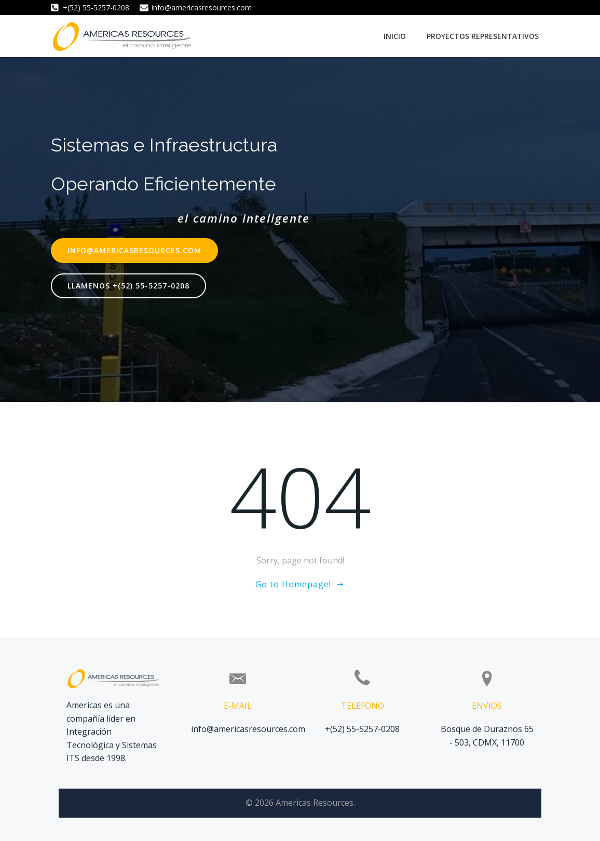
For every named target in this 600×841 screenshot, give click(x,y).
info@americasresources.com (248, 729)
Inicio (395, 36)
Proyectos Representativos (483, 36)
